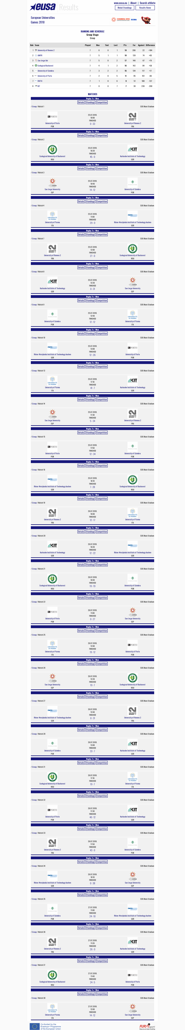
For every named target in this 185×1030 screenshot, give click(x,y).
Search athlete (147, 2)
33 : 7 (92, 751)
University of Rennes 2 (46, 50)
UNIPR (40, 55)
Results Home (145, 7)
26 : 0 (92, 949)
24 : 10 (92, 916)
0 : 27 (92, 619)
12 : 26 (92, 355)
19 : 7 (92, 685)
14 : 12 (92, 189)
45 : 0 (92, 156)
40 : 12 (92, 817)
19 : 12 (92, 652)
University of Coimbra (46, 70)
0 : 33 (92, 123)
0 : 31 (92, 289)
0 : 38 (92, 883)
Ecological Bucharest (45, 65)
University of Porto (45, 75)
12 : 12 (92, 322)
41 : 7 (92, 388)
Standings (90, 102)
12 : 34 (92, 454)
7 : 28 (92, 487)
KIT (39, 86)
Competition (102, 102)
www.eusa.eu (120, 2)
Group (34, 106)
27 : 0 (92, 256)
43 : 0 (92, 850)
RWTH (40, 80)
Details (81, 102)
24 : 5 (92, 982)
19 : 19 (92, 586)
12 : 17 (92, 520)
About (133, 2)
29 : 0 (92, 222)
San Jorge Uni (43, 60)
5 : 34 (92, 421)
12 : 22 (92, 553)
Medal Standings (125, 7)
